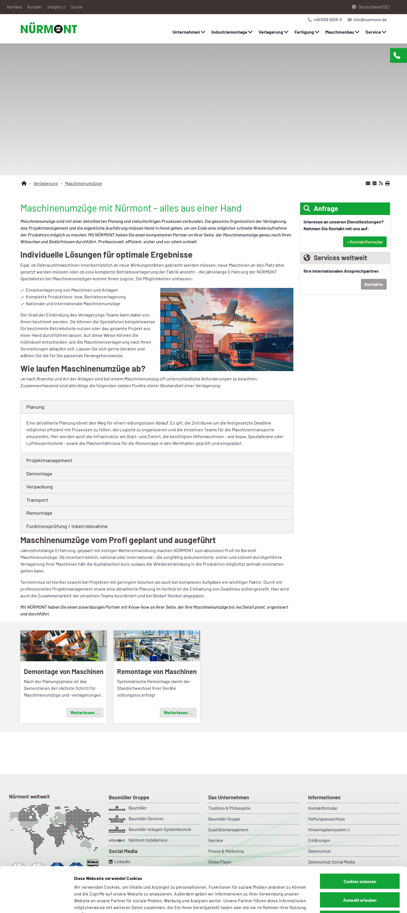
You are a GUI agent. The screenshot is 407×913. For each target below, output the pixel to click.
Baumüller (128, 808)
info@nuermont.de (369, 19)
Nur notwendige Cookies (360, 875)
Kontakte (374, 284)
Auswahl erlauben (359, 857)
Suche (76, 6)
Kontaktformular (322, 808)
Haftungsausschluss (326, 818)
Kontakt (34, 6)
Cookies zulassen (360, 838)
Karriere (14, 6)
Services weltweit (340, 257)
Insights (54, 6)
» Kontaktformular (365, 241)
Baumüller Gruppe (224, 818)
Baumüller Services (136, 818)
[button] (156, 407)
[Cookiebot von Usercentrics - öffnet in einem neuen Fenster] (36, 902)
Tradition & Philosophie (229, 808)
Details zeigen (295, 902)
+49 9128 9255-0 (327, 19)
